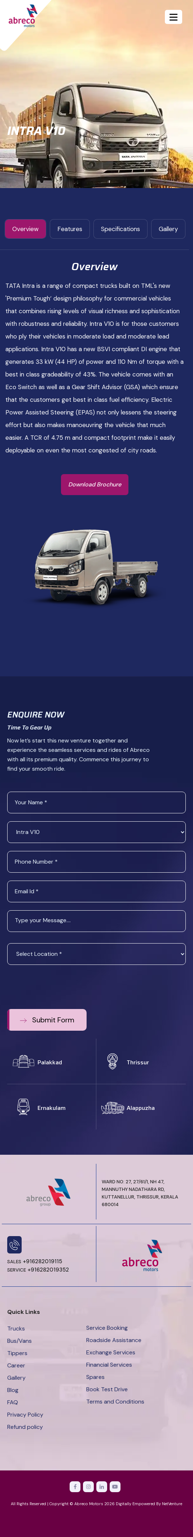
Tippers (17, 1353)
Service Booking (107, 1328)
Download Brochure (94, 484)
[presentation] (62, 987)
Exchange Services (110, 1352)
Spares (95, 1377)
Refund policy (25, 1427)
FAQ (12, 1402)
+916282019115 (34, 1261)
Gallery (16, 1377)
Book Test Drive (107, 1389)
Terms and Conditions (115, 1401)
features (69, 229)
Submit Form (47, 1020)
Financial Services (109, 1364)
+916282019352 (38, 1270)
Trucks (16, 1328)
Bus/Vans (19, 1341)
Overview (25, 229)
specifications (120, 229)
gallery (168, 229)
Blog (12, 1390)
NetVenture (172, 1503)
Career (16, 1365)
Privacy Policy (25, 1414)
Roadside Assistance (113, 1340)
